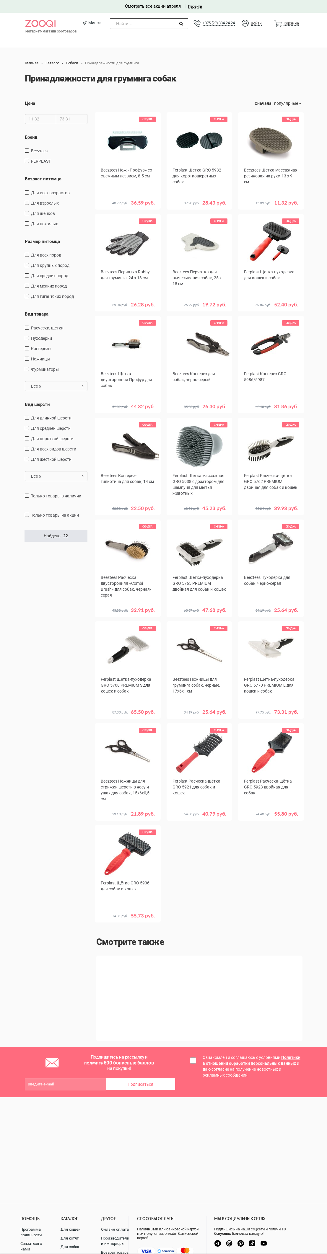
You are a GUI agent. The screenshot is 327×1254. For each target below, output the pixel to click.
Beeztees (39, 150)
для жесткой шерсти (51, 459)
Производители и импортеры (115, 1241)
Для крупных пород (50, 265)
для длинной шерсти (51, 418)
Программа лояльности (31, 1232)
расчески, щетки (47, 328)
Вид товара (36, 314)
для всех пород (46, 255)
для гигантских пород (52, 296)
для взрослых (45, 203)
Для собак (70, 1247)
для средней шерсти (51, 428)
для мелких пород (49, 286)
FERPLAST (41, 161)
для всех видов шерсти (53, 449)
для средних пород (49, 275)
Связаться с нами (31, 1246)
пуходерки (41, 338)
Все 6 (57, 386)
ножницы (40, 359)
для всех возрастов (50, 192)
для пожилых (44, 223)
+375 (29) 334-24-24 (219, 23)
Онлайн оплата (115, 1229)
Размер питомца (42, 241)
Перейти (195, 6)
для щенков (43, 213)
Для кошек (70, 1229)
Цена (30, 103)
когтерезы (41, 348)
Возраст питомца (43, 179)
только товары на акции (55, 515)
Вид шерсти (37, 404)
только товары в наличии (56, 496)
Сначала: (264, 103)
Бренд (31, 137)
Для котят (70, 1238)
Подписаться (140, 1084)
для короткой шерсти (52, 438)
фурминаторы (45, 369)
